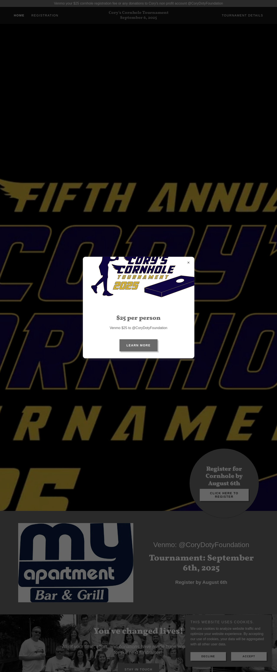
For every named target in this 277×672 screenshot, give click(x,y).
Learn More (138, 345)
